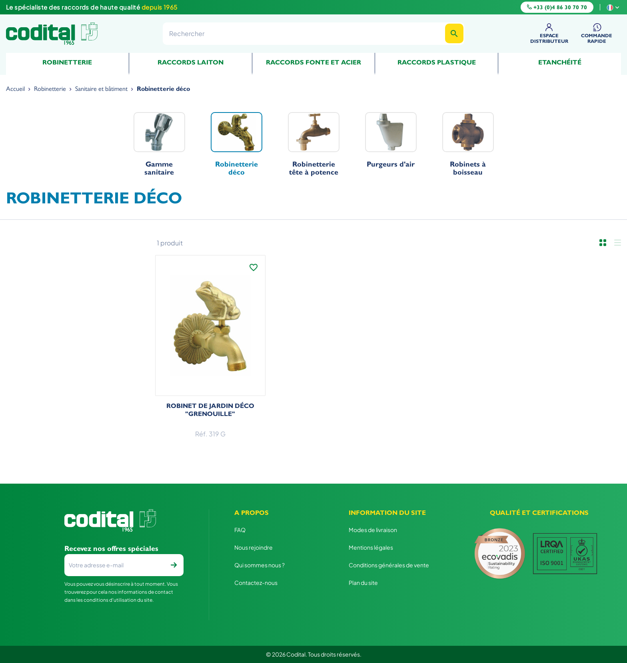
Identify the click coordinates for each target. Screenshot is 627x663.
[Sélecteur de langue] (614, 7)
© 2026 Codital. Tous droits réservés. (313, 654)
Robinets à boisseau (468, 144)
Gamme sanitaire (159, 144)
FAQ (240, 529)
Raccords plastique (436, 62)
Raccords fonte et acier (313, 62)
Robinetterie (67, 62)
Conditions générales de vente (389, 565)
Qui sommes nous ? (259, 565)
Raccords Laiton (191, 62)
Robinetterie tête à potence (313, 144)
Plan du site (363, 582)
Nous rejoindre (253, 547)
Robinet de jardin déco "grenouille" (210, 410)
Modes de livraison (373, 529)
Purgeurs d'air (391, 140)
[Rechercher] (313, 33)
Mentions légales (371, 547)
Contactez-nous (256, 582)
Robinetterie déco (236, 144)
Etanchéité (559, 62)
